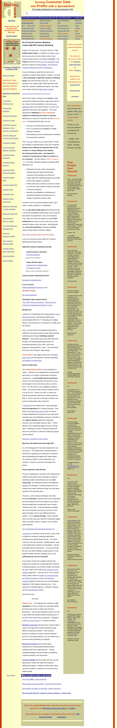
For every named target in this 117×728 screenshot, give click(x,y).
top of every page (33, 620)
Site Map (11, 21)
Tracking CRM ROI (63, 31)
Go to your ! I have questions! (34, 679)
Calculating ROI (45, 36)
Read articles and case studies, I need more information (41, 684)
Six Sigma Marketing (29, 295)
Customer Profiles (45, 28)
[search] (52, 13)
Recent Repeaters (63, 20)
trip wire (30, 142)
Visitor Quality (44, 23)
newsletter (74, 520)
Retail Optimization (27, 36)
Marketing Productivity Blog (31, 280)
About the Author (8, 75)
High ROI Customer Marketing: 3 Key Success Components (10, 128)
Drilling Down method (45, 89)
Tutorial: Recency (62, 36)
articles (52, 53)
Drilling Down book (37, 411)
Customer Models (28, 660)
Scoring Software (62, 38)
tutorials (25, 485)
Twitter (72, 708)
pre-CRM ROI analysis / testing (33, 578)
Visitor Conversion (45, 20)
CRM (23, 25)
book (57, 62)
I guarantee (26, 533)
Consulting (78, 23)
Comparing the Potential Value (37, 265)
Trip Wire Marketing (33, 255)
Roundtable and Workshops (32, 360)
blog (41, 62)
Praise (77, 25)
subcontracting (33, 590)
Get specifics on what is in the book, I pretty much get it (41, 688)
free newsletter (49, 62)
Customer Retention (28, 28)
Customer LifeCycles (46, 31)
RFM (58, 23)
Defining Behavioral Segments (32, 287)
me (74, 124)
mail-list (78, 587)
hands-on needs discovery (49, 575)
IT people (25, 405)
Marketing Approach (29, 625)
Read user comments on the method (35, 439)
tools (57, 53)
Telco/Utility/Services (28, 38)
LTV (77, 634)
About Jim (78, 20)
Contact (77, 28)
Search (77, 33)
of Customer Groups (33, 268)
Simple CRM (31, 25)
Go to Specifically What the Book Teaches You (38, 529)
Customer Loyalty (27, 33)
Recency (70, 530)
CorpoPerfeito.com (73, 467)
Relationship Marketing (29, 31)
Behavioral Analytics (30, 644)
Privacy (77, 38)
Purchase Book (75, 90)
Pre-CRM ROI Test (63, 28)
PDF (78, 714)
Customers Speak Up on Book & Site (11, 68)
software (44, 65)
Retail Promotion (62, 25)
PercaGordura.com (73, 465)
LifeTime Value (44, 33)
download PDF (75, 85)
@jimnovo (77, 70)
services (28, 56)
